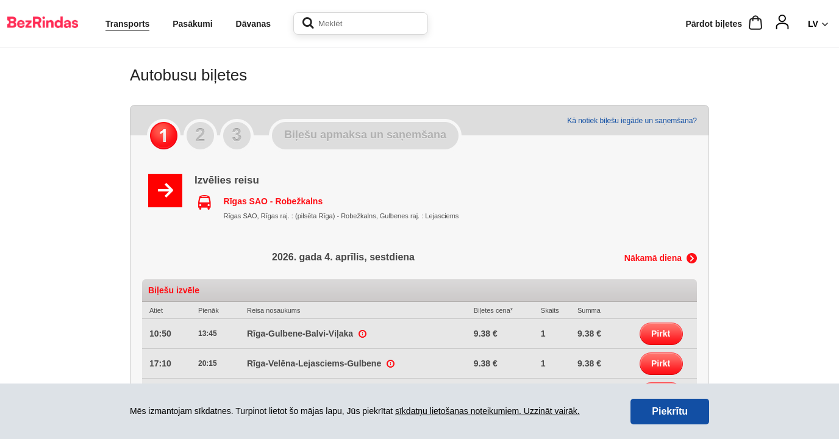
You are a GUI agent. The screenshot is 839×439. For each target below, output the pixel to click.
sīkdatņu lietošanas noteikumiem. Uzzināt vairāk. (487, 411)
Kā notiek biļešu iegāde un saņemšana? (632, 120)
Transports (127, 24)
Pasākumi (192, 24)
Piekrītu (670, 411)
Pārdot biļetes (713, 24)
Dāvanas (253, 24)
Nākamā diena (653, 258)
